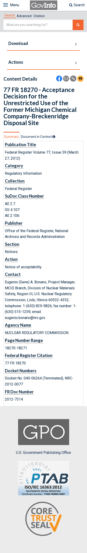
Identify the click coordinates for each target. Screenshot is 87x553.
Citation (39, 16)
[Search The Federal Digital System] (78, 25)
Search (77, 5)
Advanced (24, 16)
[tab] (9, 15)
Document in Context (38, 137)
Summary (11, 137)
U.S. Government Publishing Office (43, 437)
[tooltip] (53, 136)
